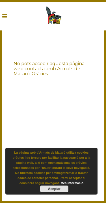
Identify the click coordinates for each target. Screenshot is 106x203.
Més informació (71, 183)
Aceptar (54, 189)
